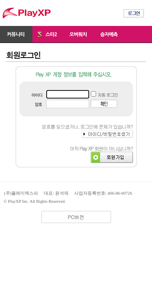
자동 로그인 (108, 95)
